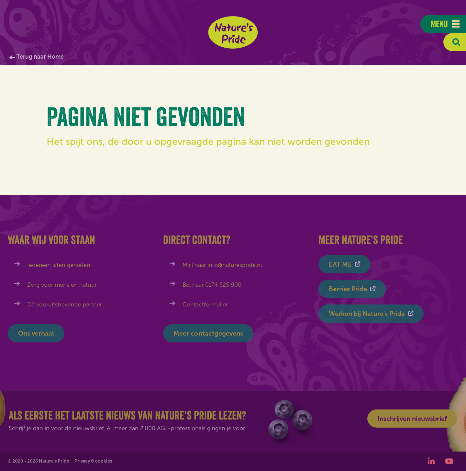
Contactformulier (205, 304)
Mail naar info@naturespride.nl (222, 265)
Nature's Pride (233, 32)
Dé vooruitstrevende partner (64, 304)
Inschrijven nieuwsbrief (412, 418)
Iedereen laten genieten (58, 265)
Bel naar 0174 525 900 (212, 284)
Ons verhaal (36, 333)
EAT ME (340, 264)
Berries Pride (348, 289)
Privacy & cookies (93, 461)
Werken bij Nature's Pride (367, 313)
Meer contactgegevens (208, 333)
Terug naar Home (40, 56)
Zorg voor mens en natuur (62, 284)
